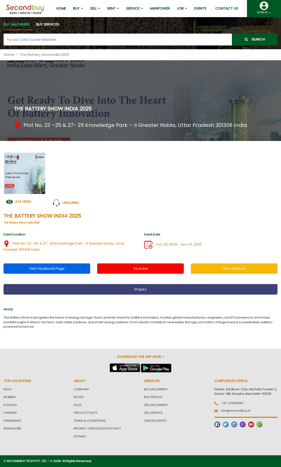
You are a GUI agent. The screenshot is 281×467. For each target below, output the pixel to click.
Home (9, 54)
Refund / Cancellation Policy (97, 428)
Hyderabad (12, 420)
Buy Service (153, 397)
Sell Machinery (156, 405)
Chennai (10, 412)
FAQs (78, 405)
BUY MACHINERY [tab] (17, 24)
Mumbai (9, 397)
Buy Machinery (156, 389)
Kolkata (10, 405)
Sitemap (80, 436)
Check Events (155, 420)
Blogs (79, 397)
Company (81, 389)
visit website (234, 268)
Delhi (7, 389)
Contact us (226, 8)
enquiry (140, 289)
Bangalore (12, 428)
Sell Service (153, 412)
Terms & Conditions (90, 420)
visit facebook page (47, 268)
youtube (140, 268)
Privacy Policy (85, 412)
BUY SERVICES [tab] (47, 24)
